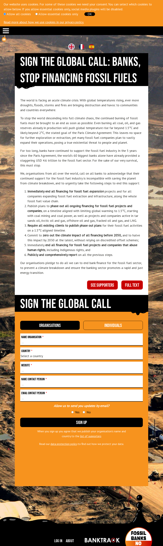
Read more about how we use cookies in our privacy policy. (44, 22)
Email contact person (33, 393)
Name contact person (33, 379)
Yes (77, 412)
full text (132, 285)
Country (25, 351)
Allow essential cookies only (58, 14)
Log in (58, 541)
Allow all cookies (19, 14)
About (70, 541)
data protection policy (63, 444)
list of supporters (90, 436)
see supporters (102, 285)
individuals (113, 325)
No (89, 412)
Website (25, 365)
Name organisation (31, 337)
